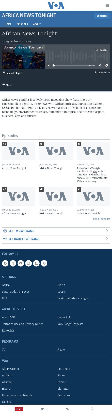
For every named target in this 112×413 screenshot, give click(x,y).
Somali (61, 382)
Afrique (6, 382)
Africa (6, 285)
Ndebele (7, 401)
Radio (61, 349)
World (61, 285)
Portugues (63, 368)
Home (8, 24)
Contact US (64, 317)
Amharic (7, 375)
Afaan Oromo (10, 368)
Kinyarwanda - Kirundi (17, 395)
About (37, 24)
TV (3, 349)
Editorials (8, 330)
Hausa (6, 388)
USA (4, 298)
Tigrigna (62, 388)
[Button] (7, 85)
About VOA (9, 317)
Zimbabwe (64, 395)
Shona (61, 375)
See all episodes (101, 219)
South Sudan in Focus (16, 291)
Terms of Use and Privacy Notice (22, 323)
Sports (61, 291)
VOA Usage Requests (70, 323)
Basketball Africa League (73, 298)
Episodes (22, 24)
